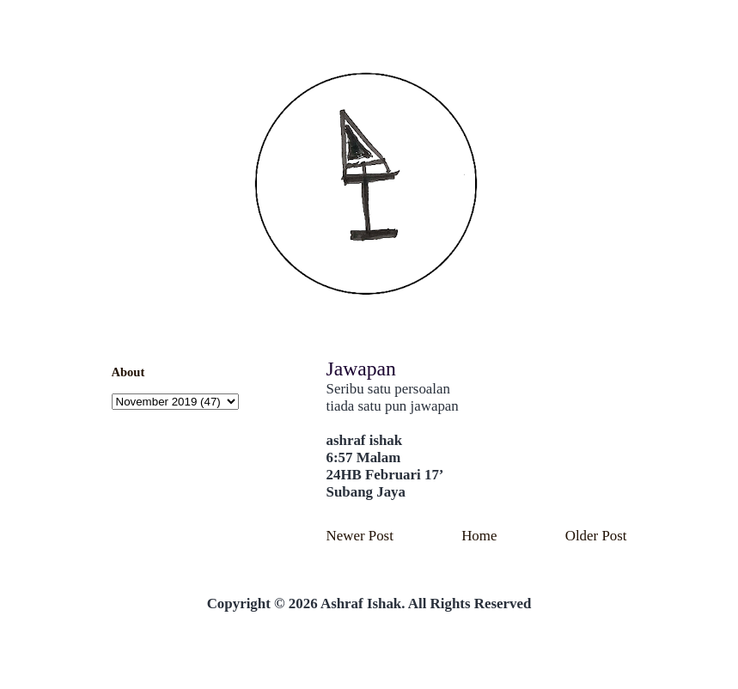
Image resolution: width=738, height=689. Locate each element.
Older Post (596, 535)
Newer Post (359, 535)
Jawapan (361, 368)
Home (479, 535)
